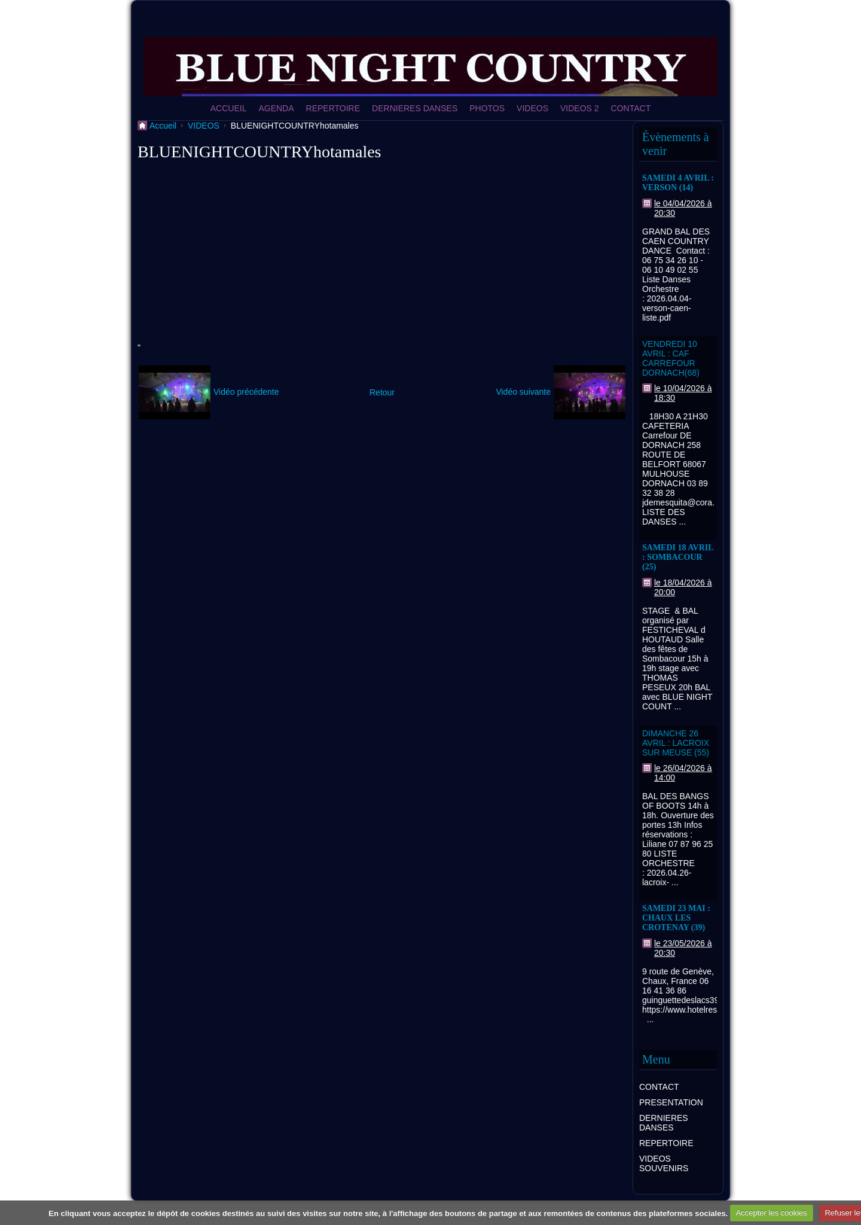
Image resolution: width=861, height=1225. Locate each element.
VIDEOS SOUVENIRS (663, 1163)
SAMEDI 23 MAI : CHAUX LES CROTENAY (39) (676, 918)
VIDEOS (532, 108)
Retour (382, 392)
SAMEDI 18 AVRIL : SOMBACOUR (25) (677, 557)
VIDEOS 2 (579, 108)
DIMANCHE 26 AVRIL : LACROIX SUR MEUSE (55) (675, 743)
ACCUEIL (228, 108)
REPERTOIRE (333, 108)
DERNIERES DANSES (414, 108)
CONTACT (631, 108)
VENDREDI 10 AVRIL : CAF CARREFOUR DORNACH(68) (671, 358)
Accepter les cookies (771, 1212)
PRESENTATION (671, 1102)
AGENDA (276, 108)
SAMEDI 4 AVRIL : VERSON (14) (678, 182)
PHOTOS (487, 108)
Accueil (162, 125)
